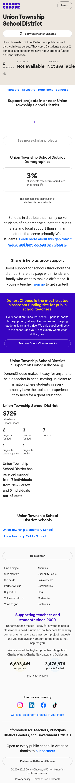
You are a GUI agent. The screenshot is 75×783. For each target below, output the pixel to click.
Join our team (45, 580)
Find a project (11, 568)
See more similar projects (38, 140)
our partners (45, 751)
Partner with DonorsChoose (37, 761)
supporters (20, 665)
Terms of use (40, 779)
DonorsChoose (11, 6)
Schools (62, 90)
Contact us (44, 604)
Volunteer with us (14, 598)
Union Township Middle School (24, 536)
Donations (45, 90)
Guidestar (61, 654)
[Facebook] (43, 705)
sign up (39, 284)
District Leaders (16, 735)
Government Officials (54, 735)
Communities (45, 586)
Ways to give (11, 604)
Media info (44, 598)
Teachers (40, 730)
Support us (10, 592)
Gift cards (9, 580)
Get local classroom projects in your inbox (37, 714)
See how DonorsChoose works (37, 343)
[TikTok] (55, 705)
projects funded (55, 665)
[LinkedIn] (32, 705)
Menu (64, 5)
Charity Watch (16, 654)
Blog (40, 592)
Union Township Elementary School (28, 530)
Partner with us (12, 586)
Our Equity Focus (47, 574)
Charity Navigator (37, 654)
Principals (58, 730)
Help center (37, 555)
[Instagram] (20, 705)
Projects (13, 90)
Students (29, 90)
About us (43, 568)
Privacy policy (22, 779)
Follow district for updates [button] (37, 34)
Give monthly (11, 574)
